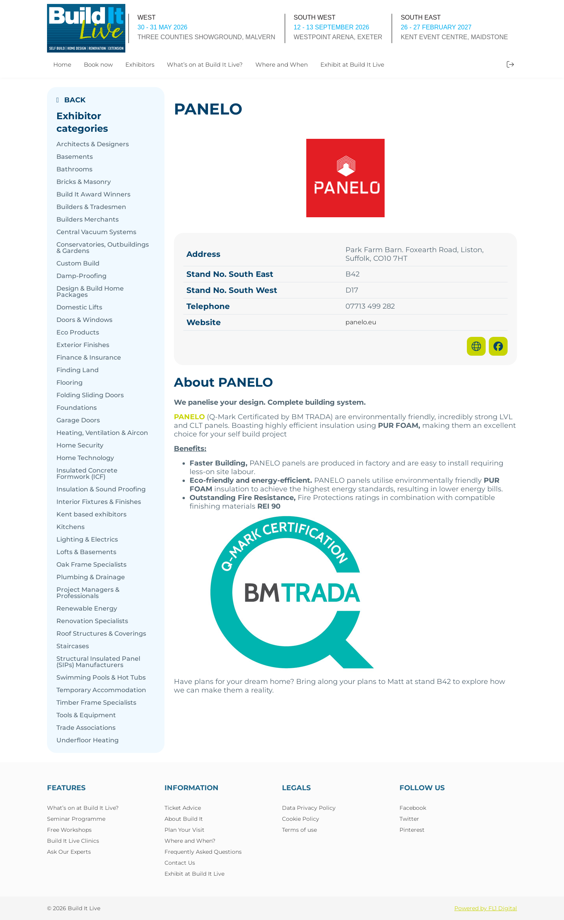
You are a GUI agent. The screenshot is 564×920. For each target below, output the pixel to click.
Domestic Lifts (79, 307)
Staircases (72, 646)
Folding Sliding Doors (90, 395)
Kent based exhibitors (91, 514)
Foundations (76, 408)
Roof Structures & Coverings (101, 634)
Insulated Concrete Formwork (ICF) (87, 473)
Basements (74, 157)
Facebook (413, 807)
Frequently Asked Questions (203, 851)
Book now (98, 64)
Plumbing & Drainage (90, 577)
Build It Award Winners (93, 194)
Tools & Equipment (86, 715)
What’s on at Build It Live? (205, 64)
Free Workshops (69, 829)
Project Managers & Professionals (87, 593)
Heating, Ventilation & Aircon (102, 433)
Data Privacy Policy (309, 807)
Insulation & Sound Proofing (101, 489)
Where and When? (189, 840)
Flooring (69, 383)
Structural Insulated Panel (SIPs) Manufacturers (98, 662)
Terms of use (299, 829)
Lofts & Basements (86, 552)
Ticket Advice (182, 807)
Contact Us (179, 862)
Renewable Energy (86, 608)
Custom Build (77, 263)
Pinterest (412, 829)
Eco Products (77, 332)
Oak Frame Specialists (91, 565)
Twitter (409, 818)
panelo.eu (360, 322)
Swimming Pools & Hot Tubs (101, 678)
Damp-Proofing (81, 276)
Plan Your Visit (184, 829)
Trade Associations (86, 728)
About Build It (183, 818)
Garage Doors (78, 420)
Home (62, 64)
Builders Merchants (87, 219)
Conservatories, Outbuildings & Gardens (102, 248)
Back (70, 100)
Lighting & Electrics (87, 539)
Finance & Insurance (88, 358)
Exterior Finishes (82, 345)
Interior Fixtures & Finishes (98, 502)
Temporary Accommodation (101, 690)
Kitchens (70, 527)
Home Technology (85, 458)
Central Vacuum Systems (96, 232)
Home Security (79, 445)
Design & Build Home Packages (90, 291)
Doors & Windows (84, 320)
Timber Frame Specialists (96, 703)
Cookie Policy (300, 818)
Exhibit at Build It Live (352, 64)
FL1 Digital (502, 908)
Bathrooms (74, 169)
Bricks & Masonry (83, 182)
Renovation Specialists (92, 621)
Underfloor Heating (87, 740)
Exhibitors (139, 64)
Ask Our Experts (69, 851)
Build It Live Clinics (73, 840)
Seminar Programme (76, 818)
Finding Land (77, 370)
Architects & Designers (92, 144)
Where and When (281, 64)
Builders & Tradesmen (91, 207)
